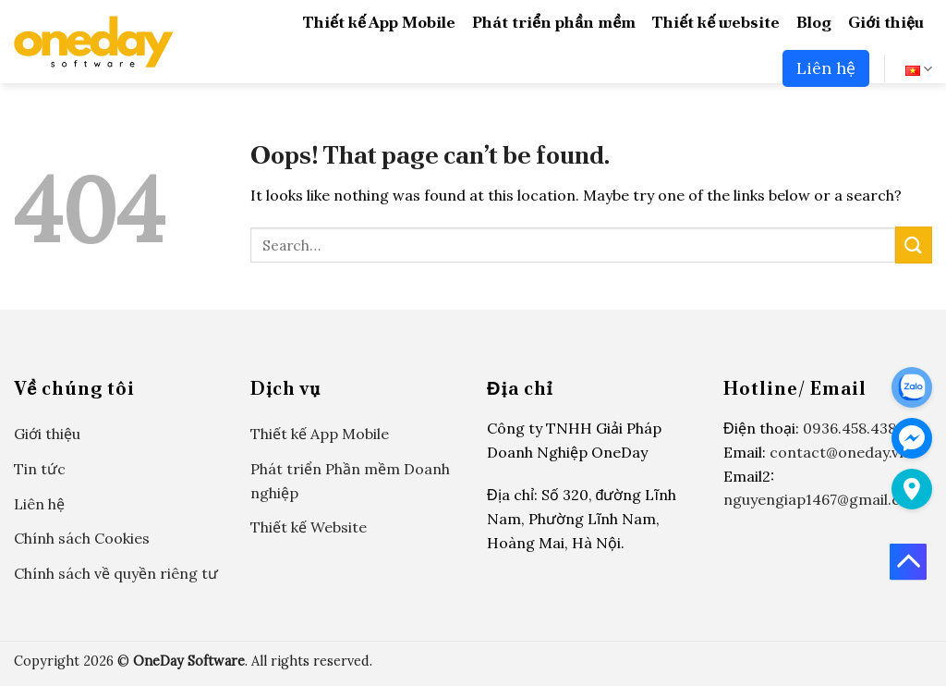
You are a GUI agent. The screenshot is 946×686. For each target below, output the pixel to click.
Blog (813, 21)
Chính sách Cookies (82, 538)
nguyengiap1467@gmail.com (823, 499)
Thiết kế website (716, 21)
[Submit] (913, 245)
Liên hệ (825, 68)
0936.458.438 (849, 428)
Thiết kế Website (308, 527)
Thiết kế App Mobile (379, 21)
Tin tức (40, 468)
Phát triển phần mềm (554, 21)
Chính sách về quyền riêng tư (116, 573)
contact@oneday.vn (839, 452)
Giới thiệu (886, 21)
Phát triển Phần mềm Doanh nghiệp (350, 480)
